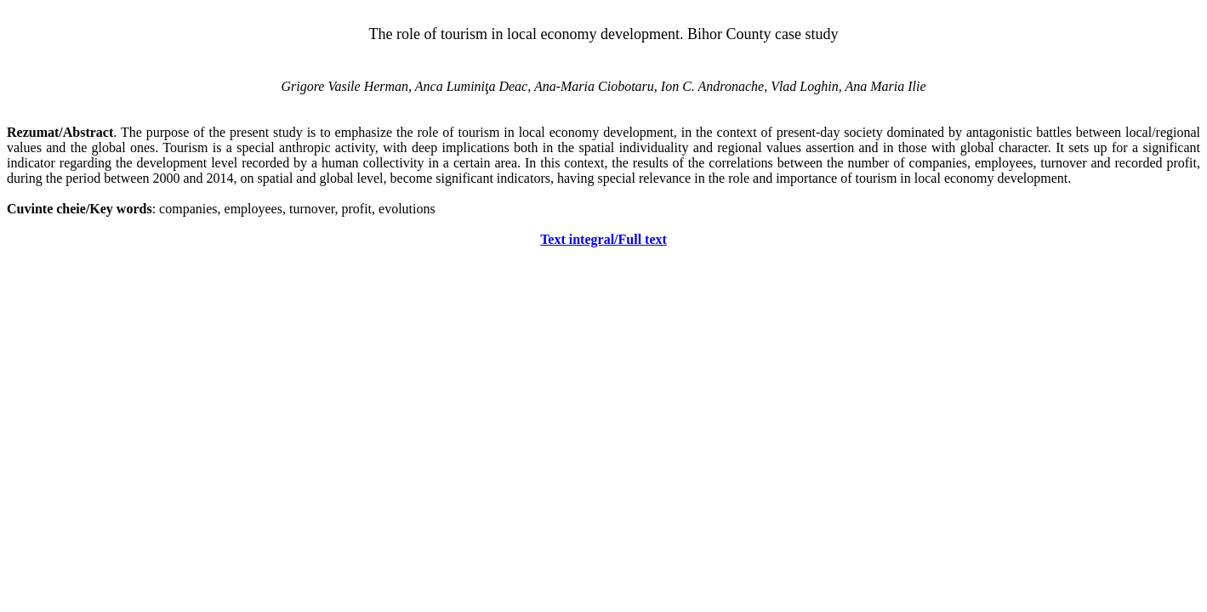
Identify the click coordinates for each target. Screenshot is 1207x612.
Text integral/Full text (603, 239)
